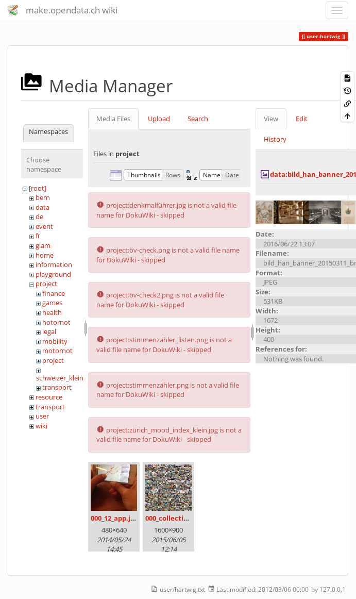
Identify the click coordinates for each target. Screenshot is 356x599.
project (46, 283)
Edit (302, 118)
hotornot (56, 322)
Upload (159, 118)
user (42, 416)
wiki (41, 425)
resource (49, 397)
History (275, 139)
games (52, 302)
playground (53, 274)
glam (43, 245)
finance (53, 293)
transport (57, 387)
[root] (37, 188)
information (54, 264)
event (44, 226)
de (39, 216)
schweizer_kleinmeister (71, 377)
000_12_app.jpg (114, 518)
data (42, 207)
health (52, 312)
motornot (57, 350)
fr (38, 235)
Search (198, 118)
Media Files (113, 118)
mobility (54, 341)
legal (49, 331)
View (271, 118)
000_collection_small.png (186, 518)
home (45, 255)
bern (43, 197)
